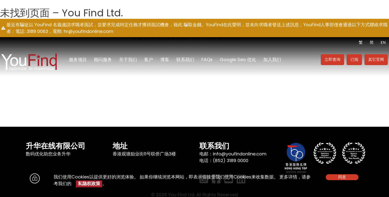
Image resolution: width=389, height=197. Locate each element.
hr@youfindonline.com (88, 31)
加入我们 (272, 59)
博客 (164, 59)
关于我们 (128, 59)
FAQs (207, 59)
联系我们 (185, 59)
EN (383, 42)
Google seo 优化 (238, 59)
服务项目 (78, 59)
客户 (148, 59)
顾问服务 (103, 59)
